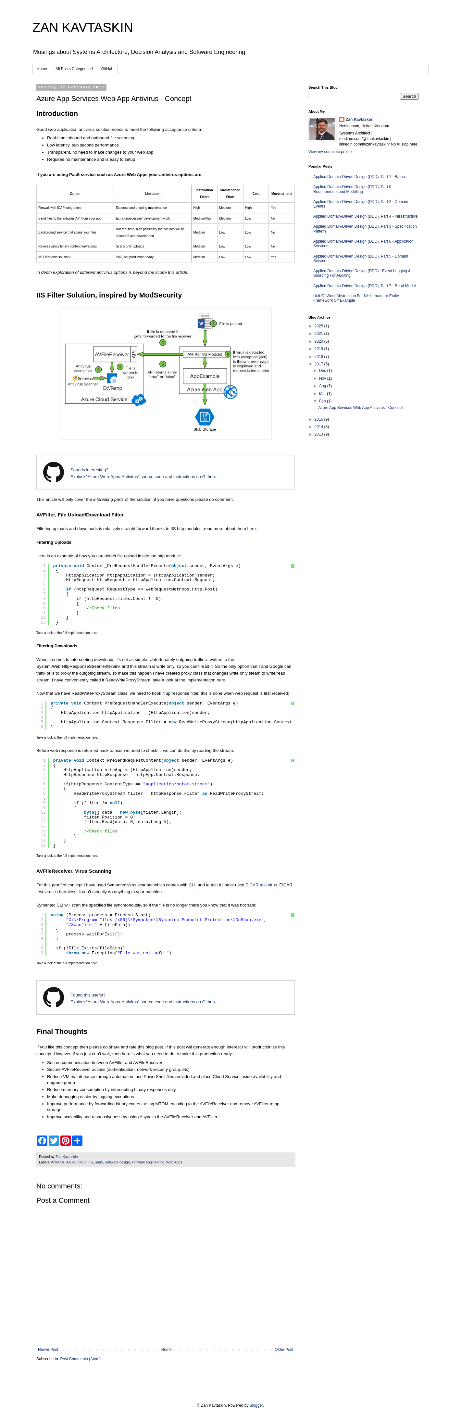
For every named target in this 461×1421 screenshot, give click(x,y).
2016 (319, 419)
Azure (70, 1162)
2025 (319, 326)
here (251, 528)
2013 (319, 434)
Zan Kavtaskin (359, 119)
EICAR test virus (261, 884)
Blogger (256, 1405)
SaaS (99, 1162)
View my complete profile (330, 151)
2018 (319, 356)
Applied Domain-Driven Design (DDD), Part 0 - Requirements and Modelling (353, 189)
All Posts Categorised (74, 69)
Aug (323, 386)
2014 (319, 427)
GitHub (107, 69)
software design (117, 1162)
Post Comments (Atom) (80, 1359)
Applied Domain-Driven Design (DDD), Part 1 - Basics (359, 176)
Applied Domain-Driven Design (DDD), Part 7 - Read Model (364, 286)
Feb (323, 401)
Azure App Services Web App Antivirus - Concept (360, 407)
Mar (323, 393)
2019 (319, 349)
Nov (323, 378)
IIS (90, 1162)
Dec (323, 370)
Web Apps (174, 1162)
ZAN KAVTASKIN (82, 27)
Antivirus (57, 1162)
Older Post (284, 1349)
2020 (319, 341)
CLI (192, 884)
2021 (319, 333)
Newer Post (48, 1349)
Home (42, 69)
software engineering (148, 1162)
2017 (319, 364)
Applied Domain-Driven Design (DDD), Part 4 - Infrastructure (365, 216)
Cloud (81, 1162)
